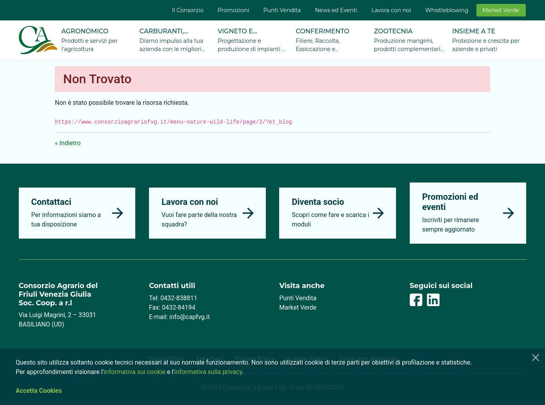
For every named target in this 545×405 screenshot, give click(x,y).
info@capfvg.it (189, 317)
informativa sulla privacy (208, 372)
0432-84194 (178, 307)
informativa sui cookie (134, 372)
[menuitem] (188, 10)
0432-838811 (178, 298)
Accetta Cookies (39, 390)
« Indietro (68, 143)
